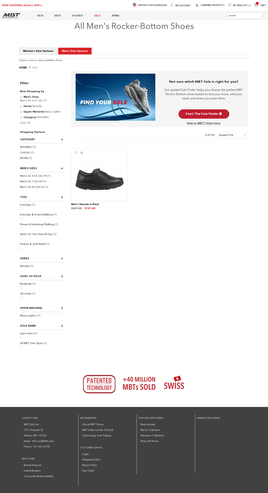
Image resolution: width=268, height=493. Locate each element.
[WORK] (42, 158)
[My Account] (181, 5)
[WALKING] (42, 147)
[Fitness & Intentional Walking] (21, 228)
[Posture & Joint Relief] (21, 248)
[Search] (263, 16)
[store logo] (11, 15)
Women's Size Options (38, 51)
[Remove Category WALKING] (21, 117)
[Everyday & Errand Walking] (21, 218)
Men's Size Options (75, 51)
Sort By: (210, 135)
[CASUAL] (42, 153)
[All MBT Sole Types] (21, 347)
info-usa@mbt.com (43, 441)
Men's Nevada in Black (85, 204)
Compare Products (212, 5)
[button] (75, 152)
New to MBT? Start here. (204, 123)
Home (23, 68)
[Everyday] (21, 208)
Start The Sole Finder (204, 114)
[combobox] (246, 16)
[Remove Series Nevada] (21, 106)
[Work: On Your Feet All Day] (21, 238)
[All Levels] (21, 297)
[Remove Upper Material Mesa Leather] (21, 112)
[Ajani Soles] (21, 337)
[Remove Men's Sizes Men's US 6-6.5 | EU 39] (21, 97)
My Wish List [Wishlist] (241, 5)
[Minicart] (260, 5)
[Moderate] (21, 287)
